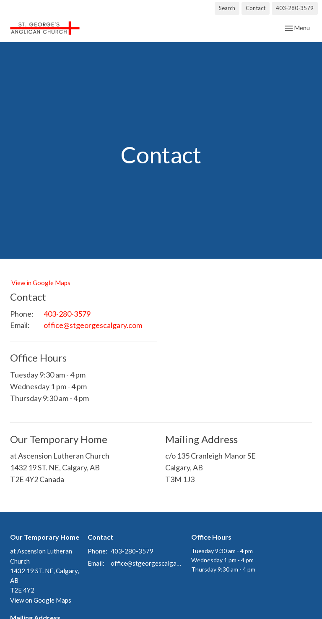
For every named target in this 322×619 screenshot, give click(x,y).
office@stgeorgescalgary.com (93, 325)
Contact (255, 8)
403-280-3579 (295, 8)
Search (227, 8)
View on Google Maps (40, 600)
